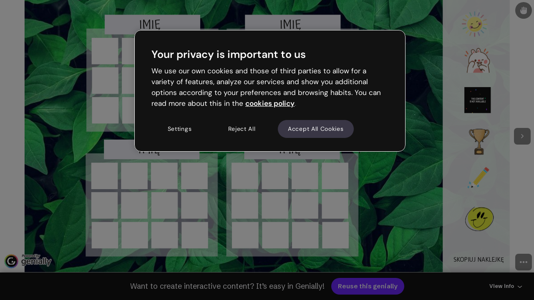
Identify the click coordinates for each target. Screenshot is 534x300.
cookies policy (270, 103)
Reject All (242, 128)
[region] (270, 91)
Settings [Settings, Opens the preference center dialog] (180, 128)
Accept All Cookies (316, 128)
